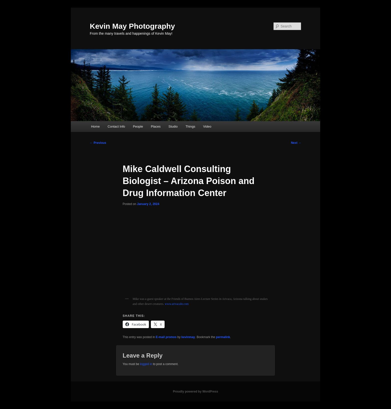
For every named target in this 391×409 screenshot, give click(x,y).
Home (95, 126)
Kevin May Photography (132, 26)
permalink (223, 337)
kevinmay (188, 337)
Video (207, 126)
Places (156, 126)
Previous (98, 143)
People (138, 126)
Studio (173, 126)
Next (296, 143)
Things (190, 126)
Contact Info (116, 126)
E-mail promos (166, 337)
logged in (146, 364)
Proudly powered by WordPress (195, 391)
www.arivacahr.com (177, 304)
